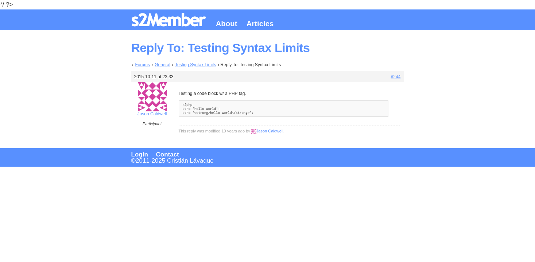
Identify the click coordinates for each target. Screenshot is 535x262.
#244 (396, 76)
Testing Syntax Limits (195, 64)
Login (139, 154)
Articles (260, 24)
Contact (167, 154)
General (162, 64)
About (226, 24)
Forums (142, 64)
